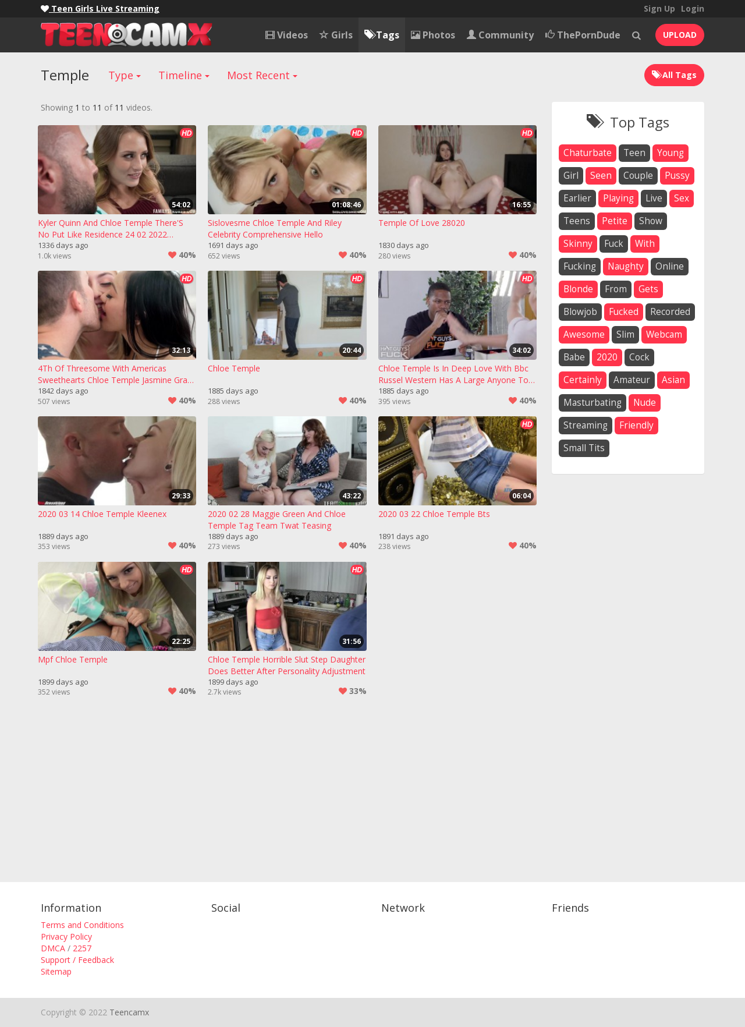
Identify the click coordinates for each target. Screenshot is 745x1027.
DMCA (53, 948)
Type (124, 75)
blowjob (580, 312)
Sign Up (659, 8)
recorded (670, 312)
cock (639, 357)
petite (614, 221)
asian (673, 380)
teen (634, 153)
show (650, 221)
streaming (585, 425)
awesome (584, 334)
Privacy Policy (66, 936)
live (653, 198)
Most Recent (262, 75)
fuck (613, 244)
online (669, 266)
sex (681, 198)
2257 (82, 948)
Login (692, 8)
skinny (578, 244)
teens (576, 221)
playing (618, 198)
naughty (626, 266)
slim (625, 334)
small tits (584, 448)
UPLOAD (680, 34)
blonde (578, 289)
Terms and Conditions (82, 924)
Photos (433, 35)
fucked (623, 312)
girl (571, 175)
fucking (579, 266)
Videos (286, 35)
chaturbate (587, 153)
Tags (381, 35)
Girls (336, 35)
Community (500, 35)
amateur (631, 380)
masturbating (592, 402)
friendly (636, 425)
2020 (607, 357)
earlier (577, 198)
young (670, 153)
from (616, 289)
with (645, 244)
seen (601, 175)
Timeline (184, 75)
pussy (677, 175)
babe (574, 357)
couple (638, 175)
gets (648, 289)
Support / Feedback (77, 959)
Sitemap (56, 971)
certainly (582, 380)
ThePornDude (582, 35)
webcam (664, 334)
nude (644, 402)
